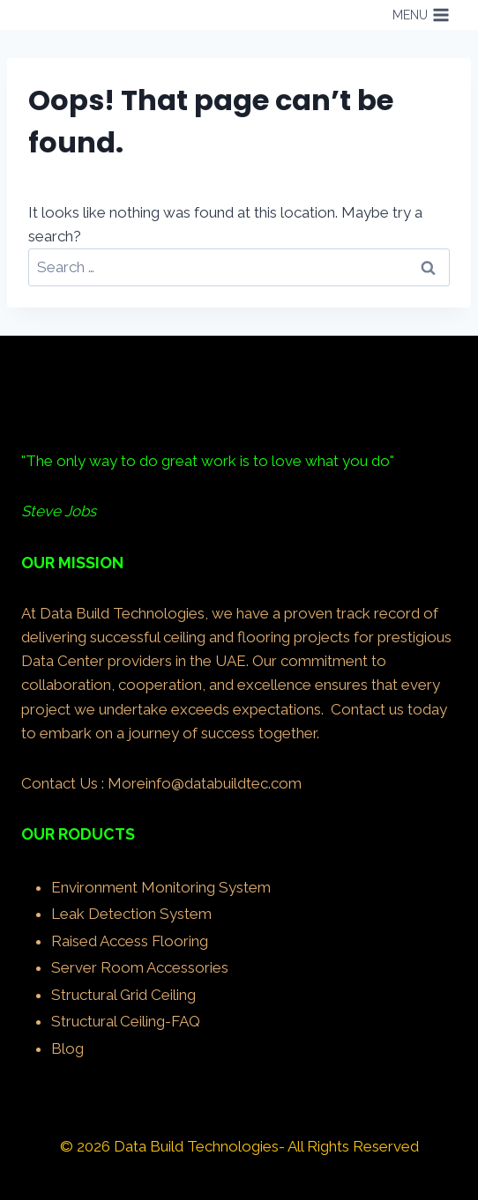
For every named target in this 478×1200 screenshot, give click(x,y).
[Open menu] (421, 15)
